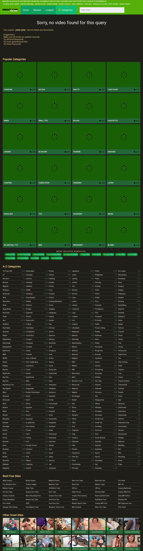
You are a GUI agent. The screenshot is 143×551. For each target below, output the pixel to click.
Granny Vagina (124, 4)
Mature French (54, 481)
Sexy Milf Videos (124, 496)
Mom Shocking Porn (33, 496)
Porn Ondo (88, 4)
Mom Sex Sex (100, 481)
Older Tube (30, 488)
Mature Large (100, 484)
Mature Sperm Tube (79, 503)
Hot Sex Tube (8, 492)
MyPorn (75, 500)
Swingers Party (108, 254)
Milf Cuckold (76, 507)
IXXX (27, 503)
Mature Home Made (27, 4)
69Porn (74, 488)
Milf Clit (121, 484)
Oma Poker (34, 258)
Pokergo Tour (10, 254)
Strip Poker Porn (57, 258)
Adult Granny (14, 4)
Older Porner (76, 492)
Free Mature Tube (32, 507)
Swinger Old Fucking (100, 4)
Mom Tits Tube (100, 507)
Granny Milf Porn (101, 503)
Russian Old (122, 500)
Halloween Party (38, 254)
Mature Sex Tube (32, 500)
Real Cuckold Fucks (102, 496)
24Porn (97, 488)
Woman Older (100, 492)
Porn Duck (122, 507)
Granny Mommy (52, 4)
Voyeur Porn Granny (79, 496)
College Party (85, 254)
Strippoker (44, 258)
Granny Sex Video (32, 492)
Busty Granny (113, 4)
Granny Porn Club (55, 496)
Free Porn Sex (54, 503)
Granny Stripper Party (53, 254)
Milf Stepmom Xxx (124, 503)
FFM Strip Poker (23, 258)
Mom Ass (75, 484)
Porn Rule (121, 481)
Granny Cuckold (64, 4)
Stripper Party (10, 258)
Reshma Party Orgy (24, 254)
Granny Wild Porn (124, 492)
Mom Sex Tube (77, 481)
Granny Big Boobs (124, 488)
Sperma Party (132, 254)
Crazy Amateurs (77, 4)
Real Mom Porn (100, 500)
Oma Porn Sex (54, 500)
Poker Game (96, 254)
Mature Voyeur (40, 4)
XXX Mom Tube (54, 488)
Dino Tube (52, 492)
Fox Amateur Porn (9, 484)
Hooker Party (120, 254)
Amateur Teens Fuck (56, 507)
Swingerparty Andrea (70, 254)
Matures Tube (54, 484)
